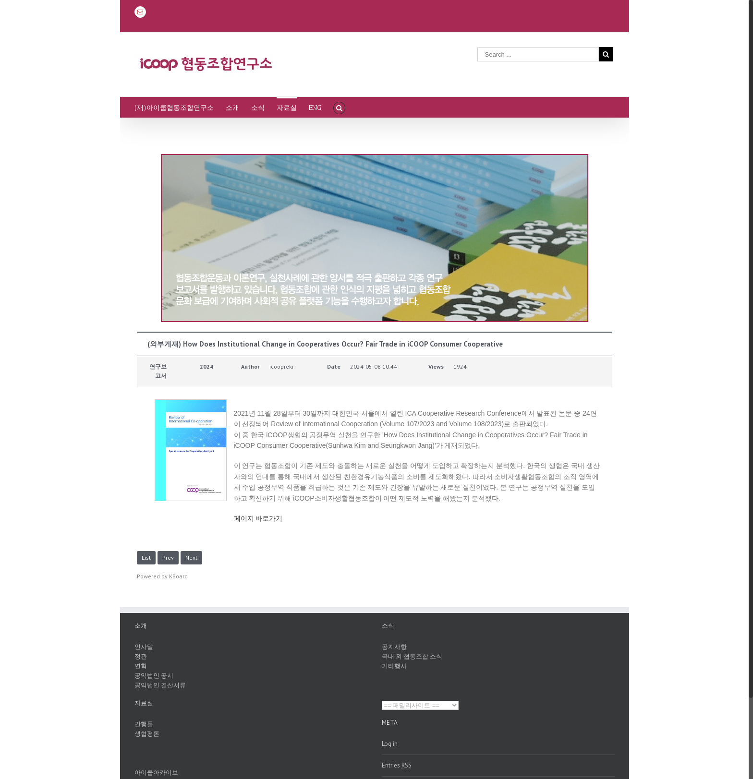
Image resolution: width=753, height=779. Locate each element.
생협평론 (146, 734)
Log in (390, 744)
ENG (315, 108)
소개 (232, 108)
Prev (168, 557)
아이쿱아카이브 (156, 772)
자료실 (287, 108)
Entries (397, 765)
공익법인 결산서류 (160, 685)
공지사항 (394, 647)
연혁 (140, 666)
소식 (258, 108)
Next (191, 557)
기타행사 (394, 666)
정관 (140, 656)
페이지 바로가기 (258, 518)
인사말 (143, 647)
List (146, 557)
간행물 (143, 724)
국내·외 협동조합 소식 (412, 656)
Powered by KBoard (162, 576)
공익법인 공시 (153, 675)
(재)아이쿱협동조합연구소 (174, 108)
